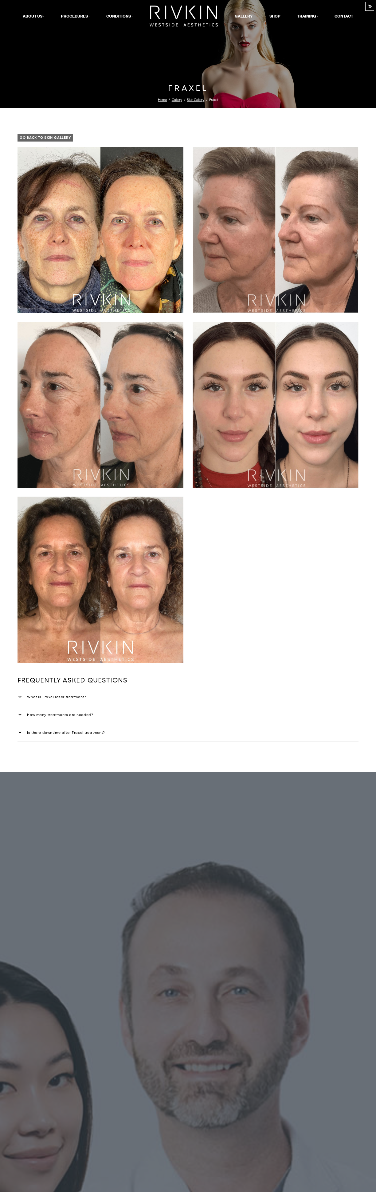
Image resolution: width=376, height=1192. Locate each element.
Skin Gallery (195, 100)
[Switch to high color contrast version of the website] (369, 6)
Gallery (244, 16)
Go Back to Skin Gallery (45, 137)
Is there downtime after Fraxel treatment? (61, 732)
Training (307, 16)
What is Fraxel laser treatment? (52, 697)
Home (184, 16)
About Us (33, 16)
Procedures (75, 16)
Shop (274, 16)
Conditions (119, 16)
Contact (344, 16)
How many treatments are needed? (55, 715)
